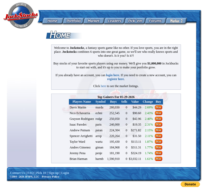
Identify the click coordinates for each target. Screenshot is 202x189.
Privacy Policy (51, 176)
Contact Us (17, 173)
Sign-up (53, 173)
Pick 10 (41, 173)
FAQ (30, 173)
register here (115, 79)
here (103, 86)
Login (65, 173)
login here (112, 75)
